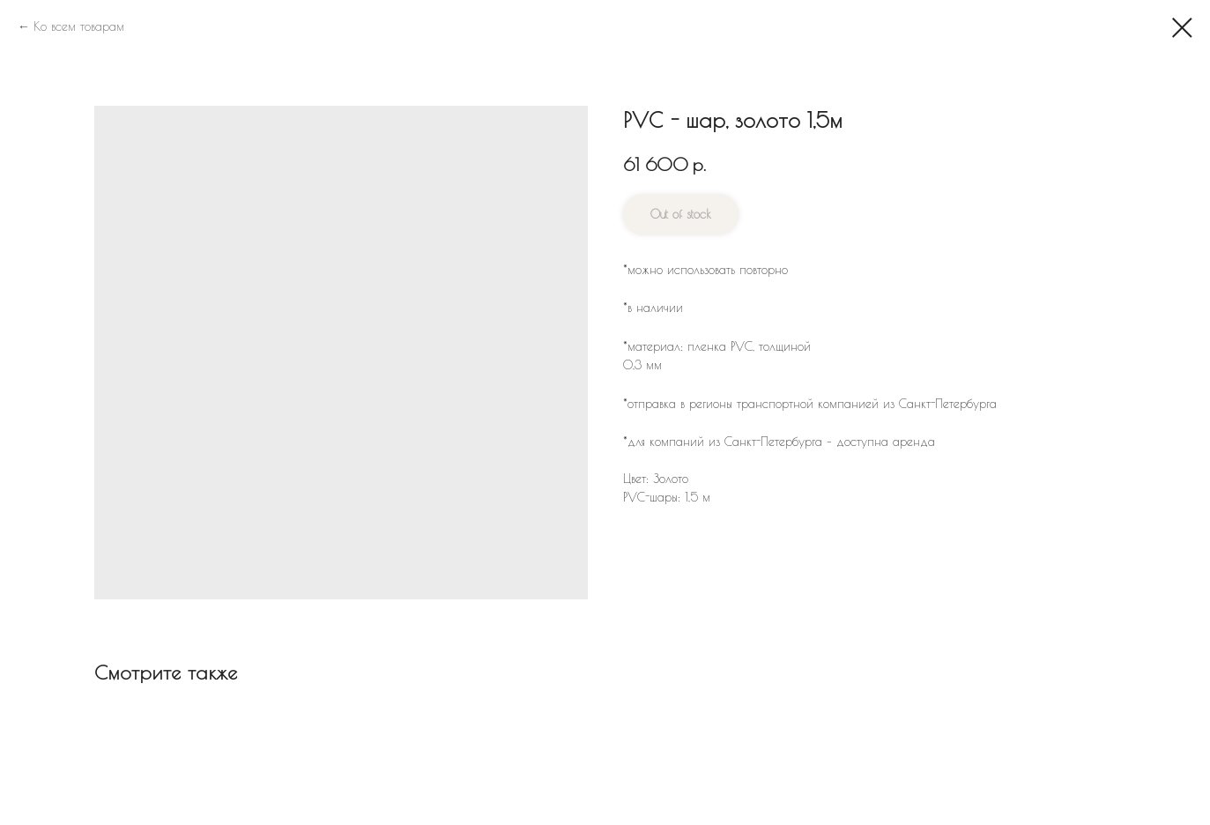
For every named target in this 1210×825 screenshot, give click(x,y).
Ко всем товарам (78, 26)
